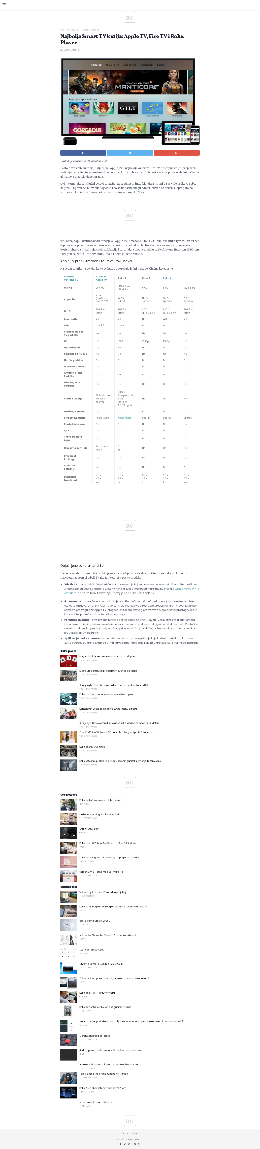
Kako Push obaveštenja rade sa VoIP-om (102, 1088)
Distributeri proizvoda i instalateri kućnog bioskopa (108, 671)
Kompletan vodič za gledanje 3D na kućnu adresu (108, 708)
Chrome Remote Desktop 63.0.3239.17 (101, 964)
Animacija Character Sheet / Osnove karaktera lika (108, 935)
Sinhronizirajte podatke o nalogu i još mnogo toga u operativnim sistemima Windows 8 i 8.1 (131, 1021)
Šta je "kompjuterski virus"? (94, 921)
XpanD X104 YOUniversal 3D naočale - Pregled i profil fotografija (116, 732)
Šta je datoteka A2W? (91, 949)
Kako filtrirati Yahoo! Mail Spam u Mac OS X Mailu (107, 843)
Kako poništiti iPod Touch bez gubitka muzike (105, 1007)
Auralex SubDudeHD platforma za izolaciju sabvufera (109, 1064)
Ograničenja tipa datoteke (94, 1035)
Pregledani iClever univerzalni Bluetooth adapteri (107, 656)
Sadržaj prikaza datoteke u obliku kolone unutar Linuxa (110, 1050)
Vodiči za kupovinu (69, 29)
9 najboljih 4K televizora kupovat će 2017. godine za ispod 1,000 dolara (119, 723)
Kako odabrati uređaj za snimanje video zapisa (106, 694)
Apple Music (124, 418)
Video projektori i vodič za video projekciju (103, 892)
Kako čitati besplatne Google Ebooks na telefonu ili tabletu (113, 906)
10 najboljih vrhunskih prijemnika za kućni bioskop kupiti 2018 (113, 685)
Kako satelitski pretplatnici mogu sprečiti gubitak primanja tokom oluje (120, 761)
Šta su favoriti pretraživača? (95, 1102)
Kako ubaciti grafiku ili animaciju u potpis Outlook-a (109, 857)
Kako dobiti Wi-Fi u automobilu (97, 992)
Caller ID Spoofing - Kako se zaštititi (99, 814)
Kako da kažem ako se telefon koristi (100, 800)
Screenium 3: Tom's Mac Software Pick (101, 871)
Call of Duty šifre (89, 828)
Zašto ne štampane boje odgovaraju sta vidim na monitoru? (114, 978)
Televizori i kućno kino (90, 29)
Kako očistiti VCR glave (92, 746)
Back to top (130, 1133)
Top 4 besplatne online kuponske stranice (103, 1073)
